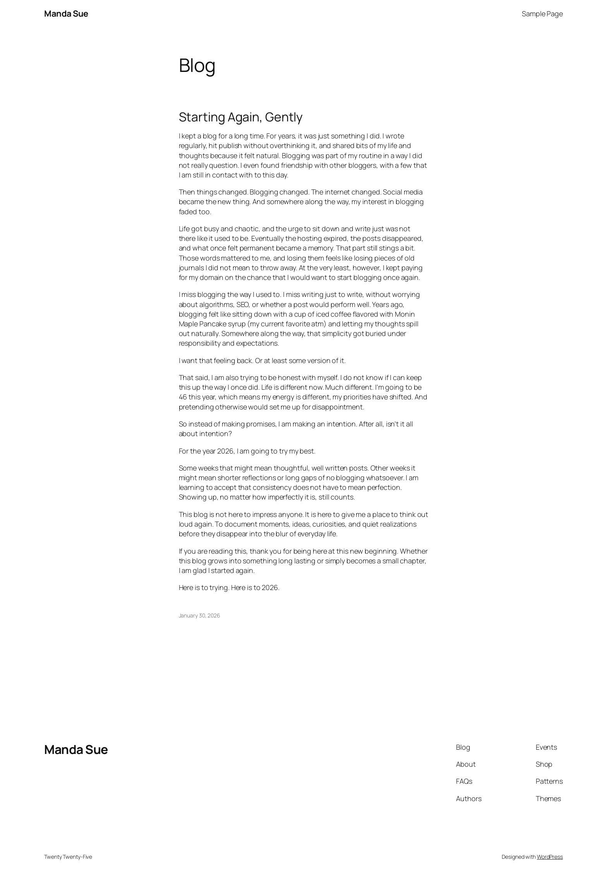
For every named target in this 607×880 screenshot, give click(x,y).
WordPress (550, 856)
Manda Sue (66, 13)
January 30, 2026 (199, 615)
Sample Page (542, 13)
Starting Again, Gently (241, 117)
